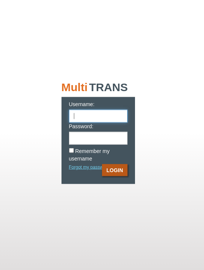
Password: (81, 126)
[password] (98, 138)
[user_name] (98, 116)
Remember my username (89, 155)
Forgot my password (89, 167)
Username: (81, 104)
